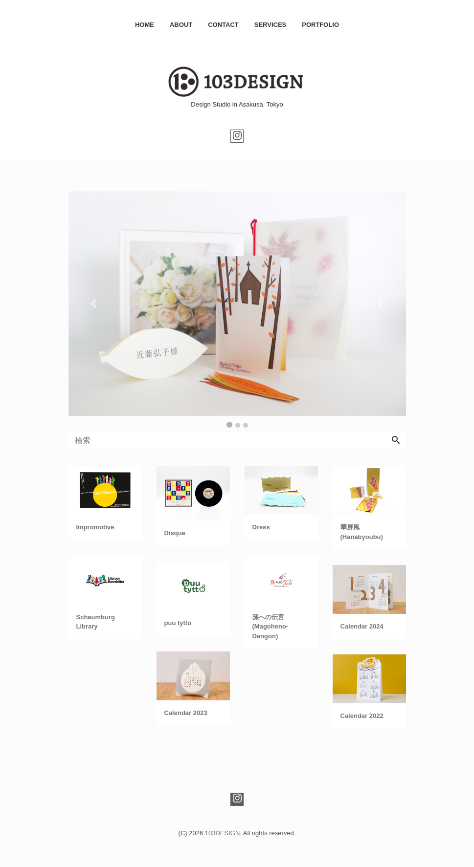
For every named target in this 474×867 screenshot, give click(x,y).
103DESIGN (222, 833)
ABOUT (181, 24)
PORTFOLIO (320, 24)
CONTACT (223, 24)
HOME (144, 24)
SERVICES (270, 24)
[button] (93, 303)
